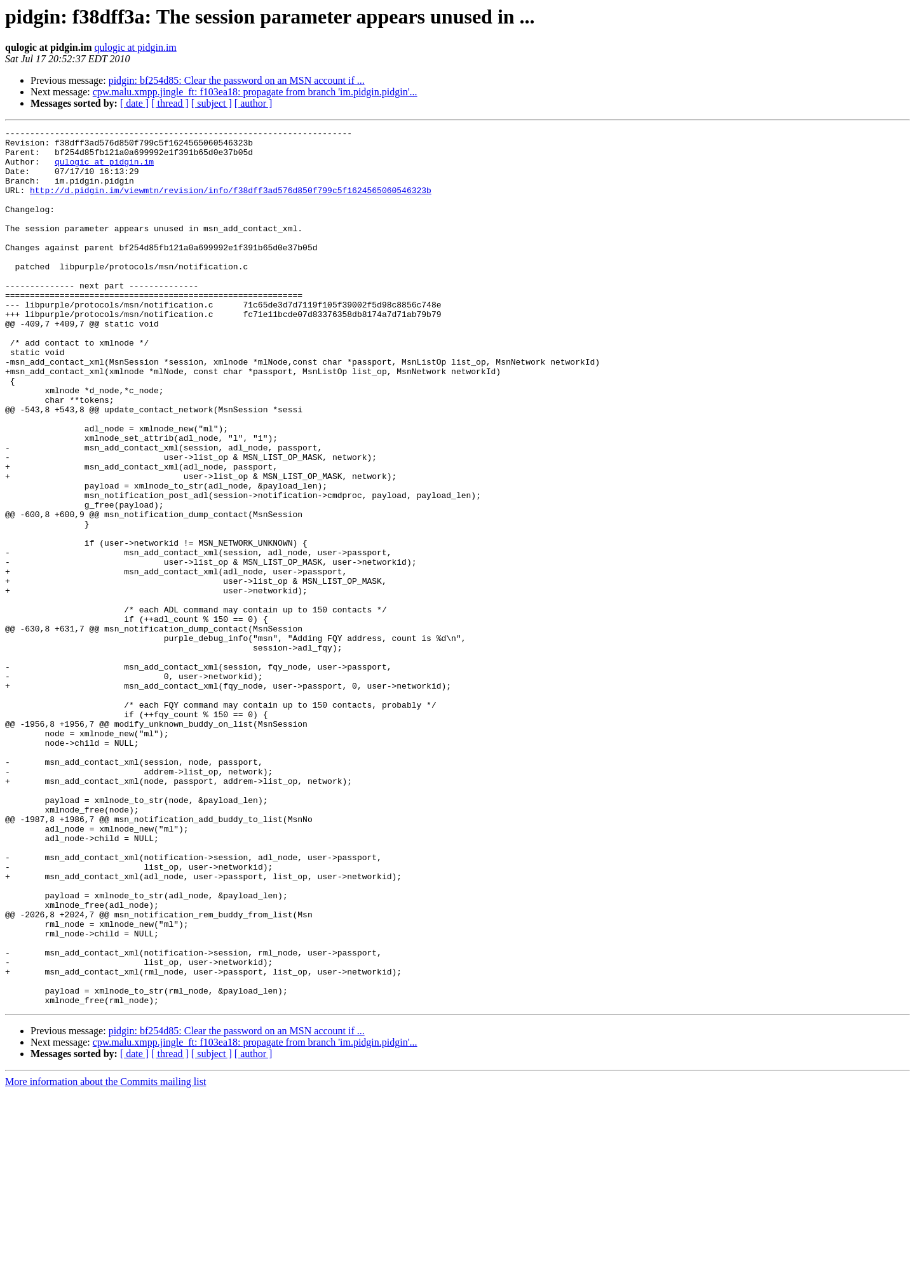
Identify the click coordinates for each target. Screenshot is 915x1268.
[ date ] (134, 103)
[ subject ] (211, 103)
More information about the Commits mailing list (105, 1256)
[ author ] (253, 103)
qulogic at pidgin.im (135, 47)
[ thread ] (170, 103)
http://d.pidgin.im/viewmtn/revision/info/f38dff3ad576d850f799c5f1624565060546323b (230, 203)
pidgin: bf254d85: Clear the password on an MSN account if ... (237, 80)
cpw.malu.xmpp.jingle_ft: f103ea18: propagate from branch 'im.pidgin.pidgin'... (255, 91)
